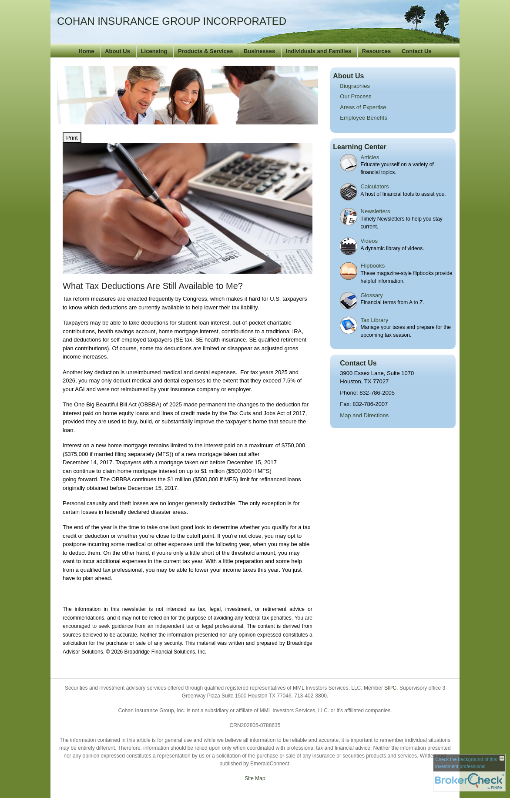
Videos (369, 241)
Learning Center (359, 147)
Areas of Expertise (363, 107)
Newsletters (375, 211)
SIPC (390, 688)
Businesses (259, 51)
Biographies (355, 86)
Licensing (154, 51)
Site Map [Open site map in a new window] (255, 778)
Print (72, 137)
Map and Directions (364, 415)
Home (86, 51)
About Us (117, 51)
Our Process (355, 96)
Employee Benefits (363, 117)
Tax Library (375, 320)
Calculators (375, 186)
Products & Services (205, 51)
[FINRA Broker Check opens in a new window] (469, 772)
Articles (370, 157)
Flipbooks (373, 265)
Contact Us (417, 51)
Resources (376, 51)
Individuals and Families (318, 51)
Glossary (372, 295)
